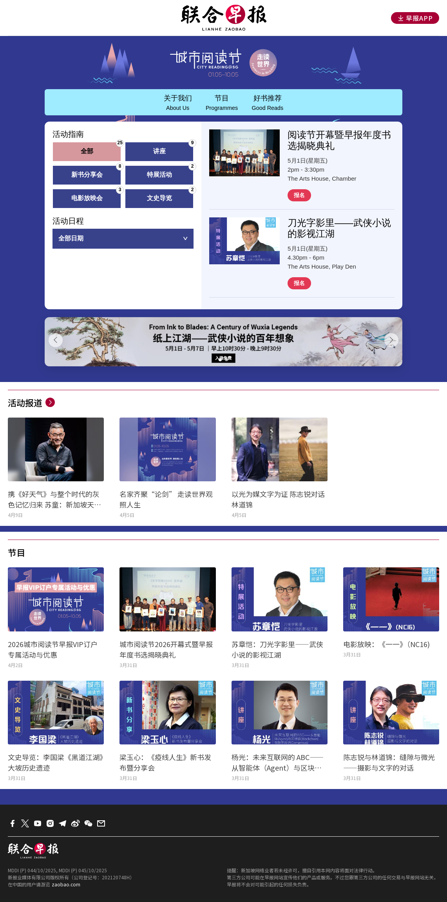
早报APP (415, 18)
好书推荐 (267, 102)
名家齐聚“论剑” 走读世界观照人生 (166, 499)
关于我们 (178, 102)
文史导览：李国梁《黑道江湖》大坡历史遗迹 (55, 762)
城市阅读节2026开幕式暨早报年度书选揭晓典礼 (166, 649)
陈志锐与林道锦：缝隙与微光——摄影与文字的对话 (389, 762)
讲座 (173, 148)
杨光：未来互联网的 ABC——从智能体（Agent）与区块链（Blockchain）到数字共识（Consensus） (278, 762)
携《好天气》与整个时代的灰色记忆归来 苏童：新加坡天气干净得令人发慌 (54, 499)
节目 (222, 102)
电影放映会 (96, 195)
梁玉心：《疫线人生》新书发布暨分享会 (165, 762)
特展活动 (170, 171)
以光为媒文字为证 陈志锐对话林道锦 (278, 499)
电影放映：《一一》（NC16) (386, 644)
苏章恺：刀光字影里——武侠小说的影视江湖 (277, 649)
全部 (101, 148)
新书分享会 (96, 171)
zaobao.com (66, 884)
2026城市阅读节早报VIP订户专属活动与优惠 (53, 649)
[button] (220, 359)
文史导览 (170, 195)
